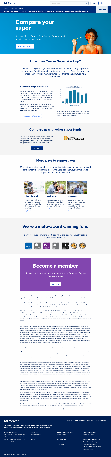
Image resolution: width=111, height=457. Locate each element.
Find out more (52, 209)
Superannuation (61, 434)
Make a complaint (9, 442)
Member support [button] (81, 11)
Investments (60, 444)
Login (94, 3)
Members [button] (6, 8)
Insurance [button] (60, 11)
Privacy (32, 437)
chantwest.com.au (78, 374)
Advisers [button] (21, 8)
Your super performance (31, 116)
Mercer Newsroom (88, 449)
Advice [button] (40, 11)
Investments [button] (49, 11)
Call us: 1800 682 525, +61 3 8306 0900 (14, 437)
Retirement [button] (32, 11)
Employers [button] (14, 8)
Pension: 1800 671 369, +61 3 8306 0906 (15, 439)
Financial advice (61, 439)
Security (32, 439)
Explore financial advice (33, 211)
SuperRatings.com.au (84, 357)
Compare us (37, 148)
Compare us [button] (8, 11)
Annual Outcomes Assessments (92, 437)
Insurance (59, 442)
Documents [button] (69, 11)
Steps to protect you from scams (92, 446)
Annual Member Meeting (90, 442)
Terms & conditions (35, 434)
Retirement (60, 437)
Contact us (102, 10)
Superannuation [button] (20, 11)
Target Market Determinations (91, 439)
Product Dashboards (88, 434)
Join (102, 3)
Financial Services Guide (90, 444)
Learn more (73, 211)
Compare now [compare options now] (24, 46)
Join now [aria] (55, 284)
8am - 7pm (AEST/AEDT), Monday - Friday (15, 434)
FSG (31, 376)
